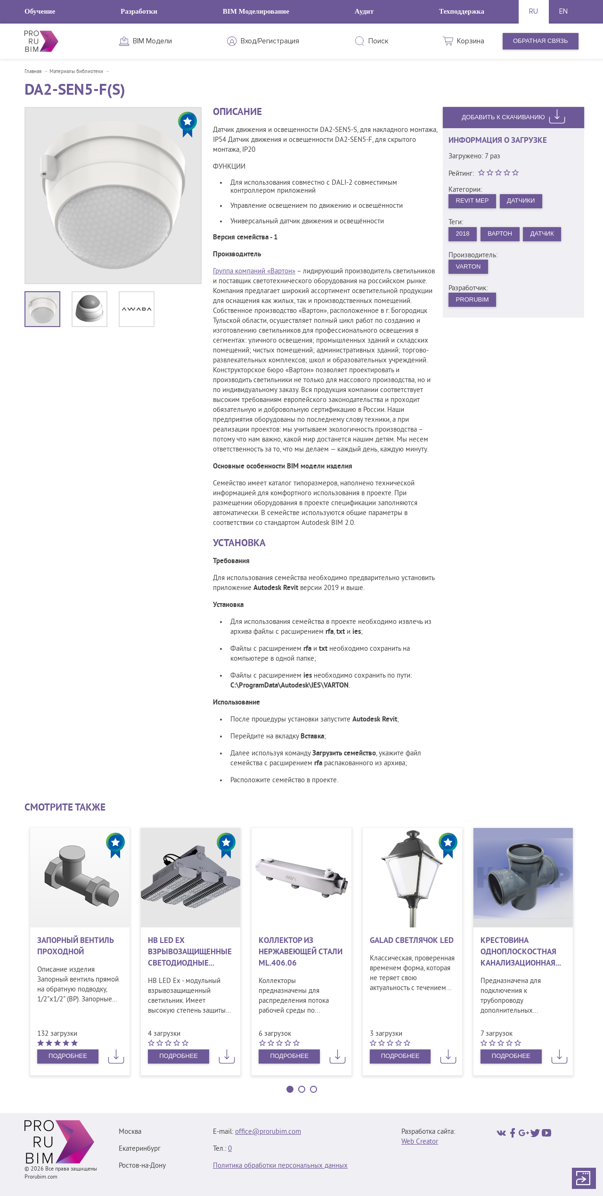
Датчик (542, 233)
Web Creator (419, 1142)
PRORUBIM (472, 299)
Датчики (521, 200)
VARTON (468, 266)
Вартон (500, 233)
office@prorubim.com (268, 1132)
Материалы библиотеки (76, 71)
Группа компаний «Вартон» (254, 271)
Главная (32, 71)
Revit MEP (472, 200)
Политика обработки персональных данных (280, 1166)
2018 (463, 233)
